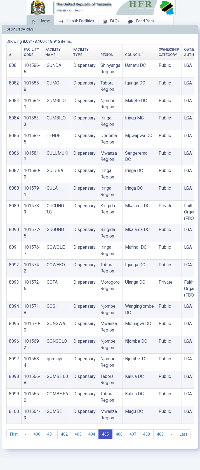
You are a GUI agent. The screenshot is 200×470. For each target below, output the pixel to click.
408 (146, 434)
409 (160, 434)
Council (133, 55)
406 (119, 434)
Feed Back (141, 21)
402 (64, 434)
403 (78, 434)
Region (106, 55)
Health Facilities (76, 21)
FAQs (111, 21)
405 (105, 434)
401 (50, 434)
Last (183, 434)
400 (37, 434)
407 (133, 434)
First (14, 434)
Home (40, 21)
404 (91, 434)
